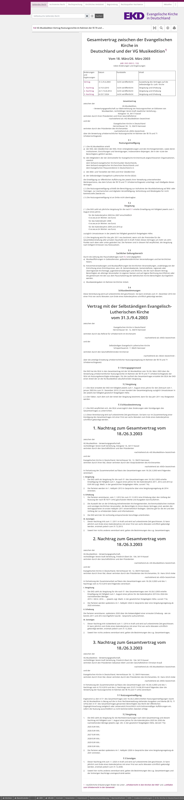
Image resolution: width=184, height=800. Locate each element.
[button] (175, 4)
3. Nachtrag (89, 94)
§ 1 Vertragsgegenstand (48, 57)
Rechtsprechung (75, 4)
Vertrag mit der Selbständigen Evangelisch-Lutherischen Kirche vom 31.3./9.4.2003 (53, 52)
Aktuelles (168, 4)
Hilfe (129, 798)
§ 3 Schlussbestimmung (48, 65)
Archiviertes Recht (57, 4)
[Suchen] (99, 16)
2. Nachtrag (89, 91)
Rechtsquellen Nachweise (132, 4)
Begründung (112, 4)
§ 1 (131, 209)
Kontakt (59, 798)
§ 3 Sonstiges (43, 95)
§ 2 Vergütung (44, 40)
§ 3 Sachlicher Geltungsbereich (51, 43)
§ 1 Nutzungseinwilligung (49, 36)
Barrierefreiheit (118, 798)
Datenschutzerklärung (99, 798)
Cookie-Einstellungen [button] (143, 798)
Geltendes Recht (39, 4)
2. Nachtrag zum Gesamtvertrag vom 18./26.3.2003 (50, 76)
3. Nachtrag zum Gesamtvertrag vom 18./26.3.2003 (50, 82)
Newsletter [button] (70, 798)
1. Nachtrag (89, 88)
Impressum (82, 798)
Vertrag (87, 82)
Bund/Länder (21, 798)
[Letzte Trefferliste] (92, 16)
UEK (40, 798)
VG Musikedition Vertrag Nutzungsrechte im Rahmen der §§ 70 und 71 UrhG (71, 28)
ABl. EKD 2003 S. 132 (129, 63)
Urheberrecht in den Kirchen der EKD (142, 785)
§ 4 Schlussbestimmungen (49, 47)
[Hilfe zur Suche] (87, 16)
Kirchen (7, 798)
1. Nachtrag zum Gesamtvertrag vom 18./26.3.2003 (50, 70)
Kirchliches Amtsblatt (94, 4)
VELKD (49, 798)
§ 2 (125, 257)
